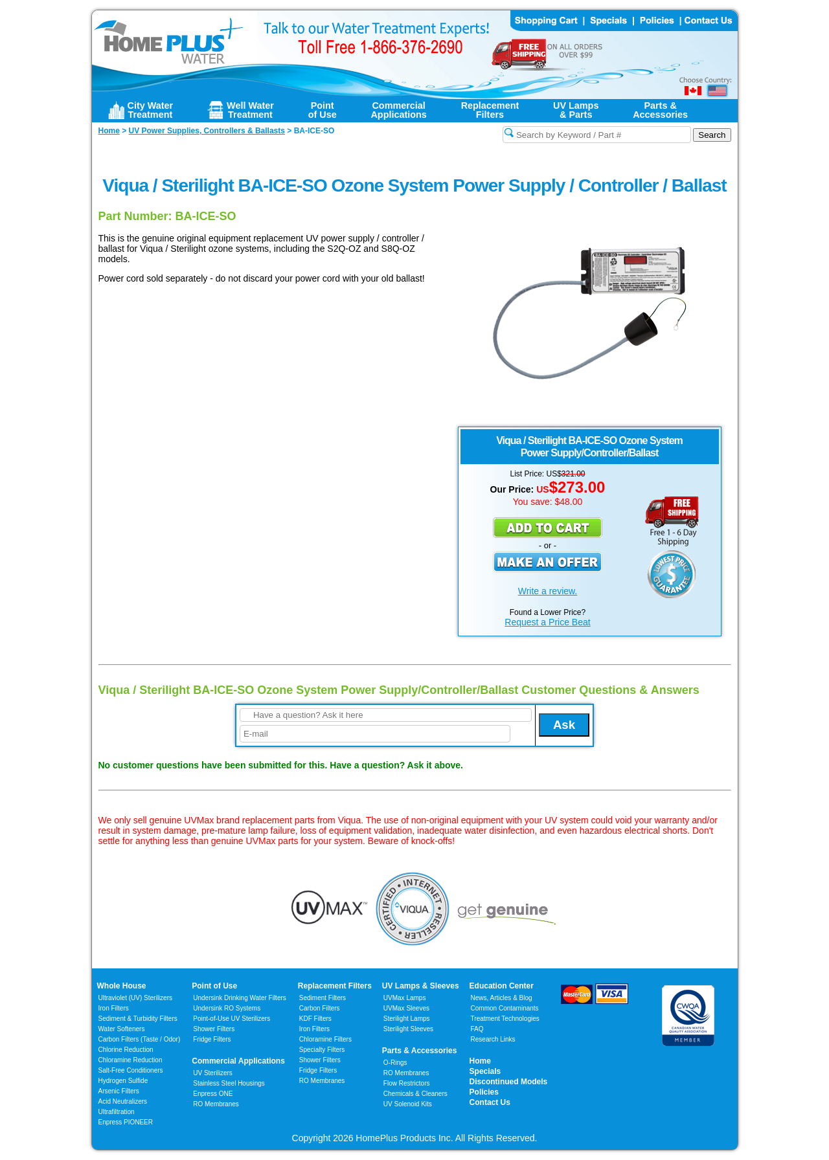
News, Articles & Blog (501, 997)
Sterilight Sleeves (408, 1028)
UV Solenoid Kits (407, 1104)
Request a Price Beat (547, 622)
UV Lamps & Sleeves (420, 985)
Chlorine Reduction (125, 1049)
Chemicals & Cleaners (415, 1093)
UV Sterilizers (213, 1072)
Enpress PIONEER (125, 1122)
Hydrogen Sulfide (123, 1080)
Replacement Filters (335, 985)
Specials (485, 1071)
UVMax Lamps (404, 997)
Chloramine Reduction (130, 1060)
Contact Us (490, 1102)
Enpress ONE (213, 1093)
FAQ (477, 1028)
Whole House (121, 985)
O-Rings (395, 1062)
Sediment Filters (322, 997)
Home (480, 1060)
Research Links (493, 1039)
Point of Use (214, 985)
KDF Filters (315, 1018)
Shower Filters (213, 1028)
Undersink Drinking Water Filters (239, 997)
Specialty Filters (322, 1049)
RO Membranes (216, 1104)
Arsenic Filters (118, 1091)
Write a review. (548, 591)
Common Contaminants (505, 1008)
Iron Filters (113, 1008)
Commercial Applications (238, 1060)
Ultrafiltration (116, 1111)
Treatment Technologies (505, 1018)
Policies (484, 1092)
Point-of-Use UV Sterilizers (231, 1018)
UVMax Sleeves (406, 1008)
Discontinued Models (509, 1081)
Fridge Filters (212, 1039)
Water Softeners (121, 1028)
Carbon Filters (139, 1039)
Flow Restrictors (406, 1083)
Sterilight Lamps (406, 1018)
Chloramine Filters (325, 1039)
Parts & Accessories (419, 1050)
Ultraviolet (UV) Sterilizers (135, 997)
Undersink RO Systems (226, 1008)
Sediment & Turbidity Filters (137, 1018)
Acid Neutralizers (123, 1101)
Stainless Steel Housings (229, 1083)
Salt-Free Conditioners (130, 1070)
